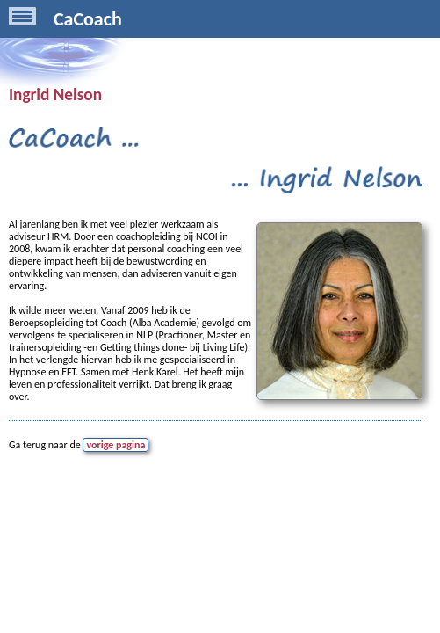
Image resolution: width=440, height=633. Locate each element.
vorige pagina (115, 445)
